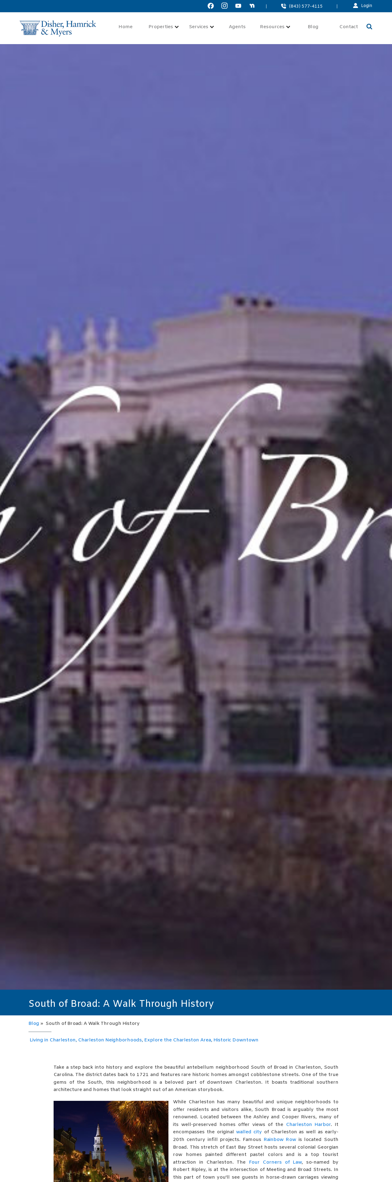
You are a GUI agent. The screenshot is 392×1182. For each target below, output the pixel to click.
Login (366, 6)
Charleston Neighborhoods (110, 1040)
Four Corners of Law (275, 1162)
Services (201, 27)
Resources (275, 27)
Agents (237, 27)
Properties (164, 27)
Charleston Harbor (308, 1125)
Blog (313, 27)
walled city (249, 1132)
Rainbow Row (280, 1140)
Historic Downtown (235, 1040)
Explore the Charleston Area (177, 1040)
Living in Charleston (53, 1040)
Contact (348, 27)
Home (126, 27)
